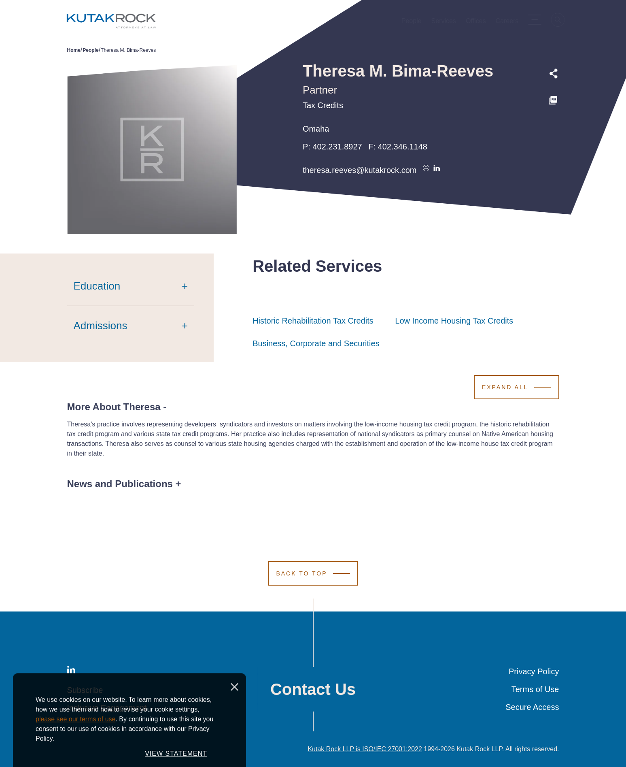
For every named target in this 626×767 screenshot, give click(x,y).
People (90, 50)
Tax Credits (323, 105)
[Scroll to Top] (313, 573)
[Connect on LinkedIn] (436, 170)
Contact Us (313, 689)
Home (74, 50)
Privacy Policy (534, 671)
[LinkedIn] (71, 671)
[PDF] (553, 100)
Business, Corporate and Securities (316, 343)
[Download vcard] (426, 170)
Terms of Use (535, 689)
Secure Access (532, 707)
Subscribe (85, 690)
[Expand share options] (553, 73)
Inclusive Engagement (107, 708)
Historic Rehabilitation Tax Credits (313, 320)
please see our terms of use (75, 755)
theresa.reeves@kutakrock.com (360, 170)
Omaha (316, 128)
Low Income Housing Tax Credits (454, 320)
